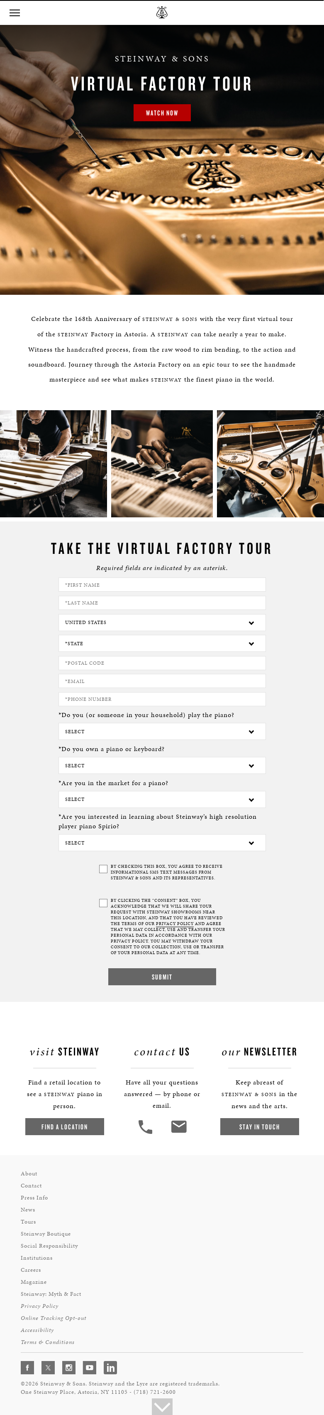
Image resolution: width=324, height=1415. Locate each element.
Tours (28, 1222)
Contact (31, 1186)
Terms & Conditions (48, 1342)
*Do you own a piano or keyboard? (111, 749)
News (28, 1210)
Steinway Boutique (46, 1234)
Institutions (37, 1258)
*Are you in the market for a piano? (113, 783)
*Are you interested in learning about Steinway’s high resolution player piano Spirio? (157, 821)
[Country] (162, 622)
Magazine (34, 1282)
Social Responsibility (49, 1246)
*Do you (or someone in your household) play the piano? (146, 715)
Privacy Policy (39, 1306)
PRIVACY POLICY (175, 924)
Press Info (34, 1198)
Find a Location (64, 1126)
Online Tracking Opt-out (53, 1318)
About (29, 1174)
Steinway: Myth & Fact (51, 1294)
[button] (14, 13)
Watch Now (162, 112)
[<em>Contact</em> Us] (178, 1133)
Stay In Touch (259, 1126)
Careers (31, 1270)
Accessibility (37, 1330)
